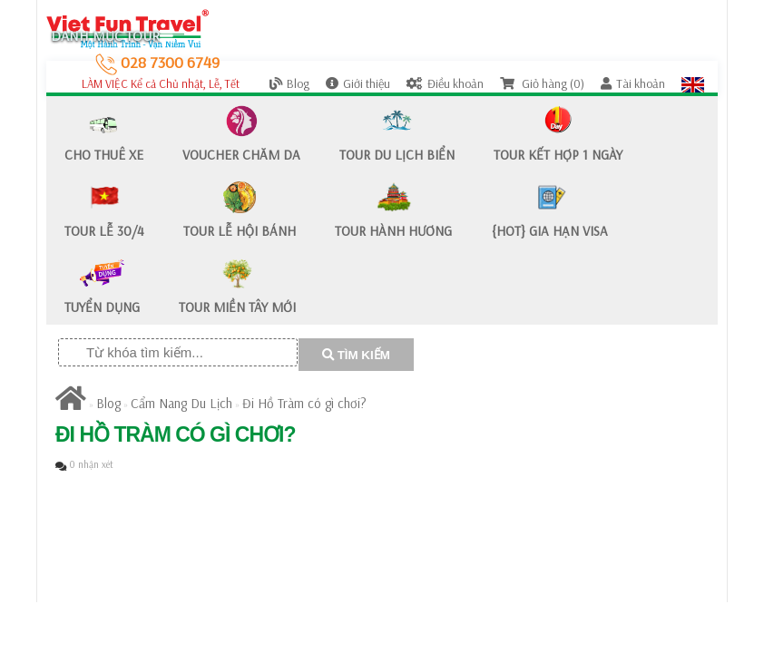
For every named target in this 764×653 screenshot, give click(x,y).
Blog (289, 83)
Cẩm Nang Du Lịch (181, 403)
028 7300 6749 (157, 62)
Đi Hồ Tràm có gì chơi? (304, 403)
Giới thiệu (358, 83)
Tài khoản (633, 83)
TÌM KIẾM (356, 355)
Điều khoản (445, 83)
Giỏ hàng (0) (542, 83)
